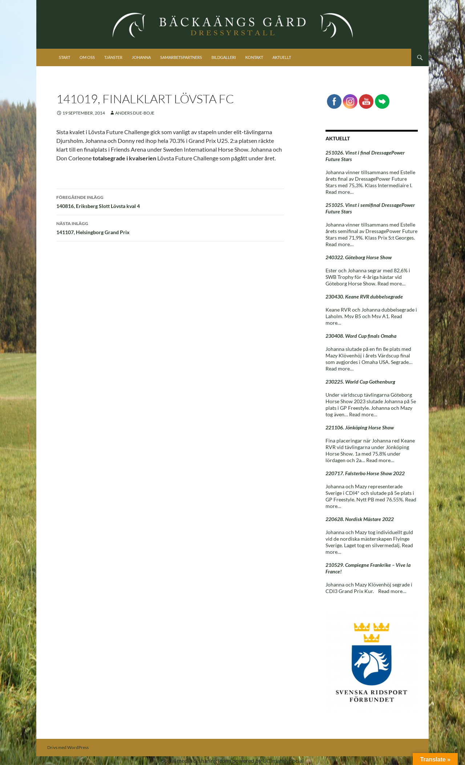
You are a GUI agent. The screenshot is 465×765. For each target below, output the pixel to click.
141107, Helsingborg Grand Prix (170, 227)
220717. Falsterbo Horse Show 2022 (365, 473)
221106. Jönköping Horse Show (360, 427)
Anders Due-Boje (134, 113)
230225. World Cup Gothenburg (360, 382)
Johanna (141, 57)
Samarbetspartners (181, 57)
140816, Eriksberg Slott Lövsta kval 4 (170, 201)
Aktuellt (281, 57)
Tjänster (113, 57)
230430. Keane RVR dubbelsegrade (364, 296)
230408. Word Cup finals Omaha (361, 336)
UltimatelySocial (283, 760)
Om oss (87, 57)
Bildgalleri (223, 57)
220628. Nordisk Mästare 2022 (360, 519)
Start (64, 57)
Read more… (339, 192)
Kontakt (254, 57)
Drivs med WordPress (68, 747)
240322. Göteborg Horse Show (359, 257)
